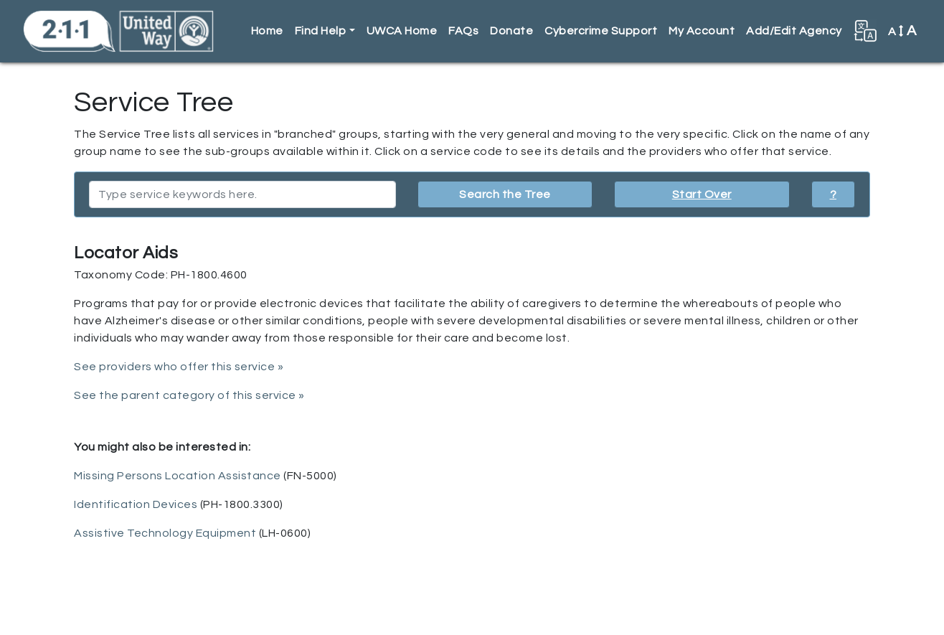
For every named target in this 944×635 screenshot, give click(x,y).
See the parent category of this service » (189, 395)
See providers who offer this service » (178, 366)
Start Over (702, 194)
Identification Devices (135, 504)
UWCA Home (402, 31)
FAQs (463, 31)
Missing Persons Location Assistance (177, 475)
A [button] (902, 31)
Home (267, 31)
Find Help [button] (320, 31)
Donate (511, 31)
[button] (865, 31)
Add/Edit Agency (794, 31)
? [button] (833, 194)
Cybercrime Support (600, 31)
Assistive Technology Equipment (165, 533)
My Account (702, 31)
